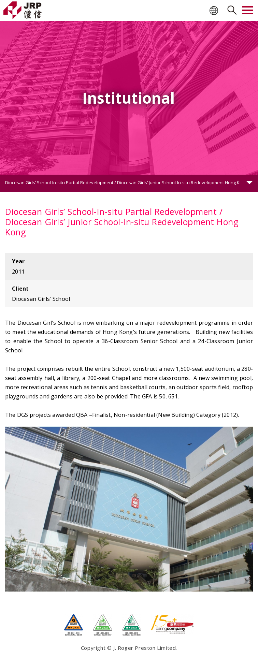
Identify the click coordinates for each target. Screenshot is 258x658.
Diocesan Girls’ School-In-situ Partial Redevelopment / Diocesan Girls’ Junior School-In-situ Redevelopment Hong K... (124, 182)
